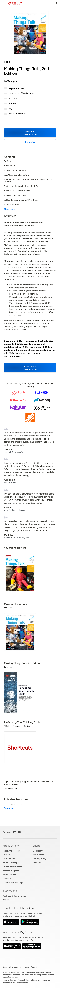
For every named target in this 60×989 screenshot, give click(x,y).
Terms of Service (9, 980)
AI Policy (37, 862)
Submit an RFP (9, 874)
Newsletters (38, 854)
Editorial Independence (40, 980)
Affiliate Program (11, 870)
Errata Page (9, 808)
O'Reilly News (9, 858)
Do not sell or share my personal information (21, 967)
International (10, 890)
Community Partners (12, 866)
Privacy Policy (39, 858)
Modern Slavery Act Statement (15, 983)
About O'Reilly (11, 845)
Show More (9, 209)
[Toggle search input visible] (57, 3)
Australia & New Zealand (14, 895)
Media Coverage (11, 862)
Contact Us (38, 850)
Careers (6, 854)
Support (37, 845)
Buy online (30, 142)
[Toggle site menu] (3, 3)
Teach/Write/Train (11, 850)
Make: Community (17, 113)
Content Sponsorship (13, 882)
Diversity (7, 878)
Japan (6, 899)
